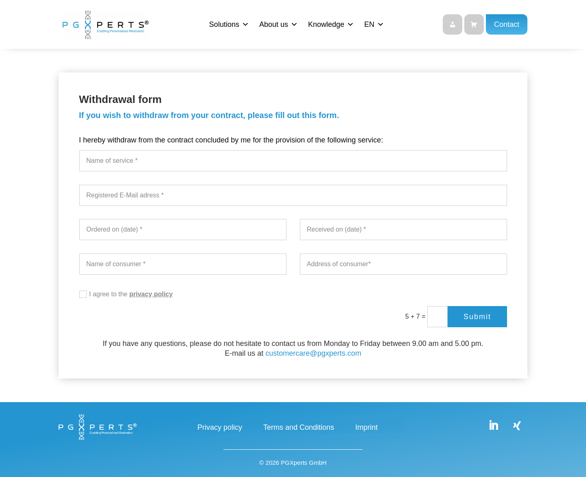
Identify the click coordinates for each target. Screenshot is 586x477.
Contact (506, 24)
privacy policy (151, 294)
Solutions (229, 24)
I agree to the (126, 294)
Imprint (366, 427)
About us (278, 24)
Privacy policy (219, 427)
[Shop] (474, 24)
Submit (477, 317)
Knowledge (331, 24)
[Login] (452, 24)
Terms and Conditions (298, 427)
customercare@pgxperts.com (313, 353)
